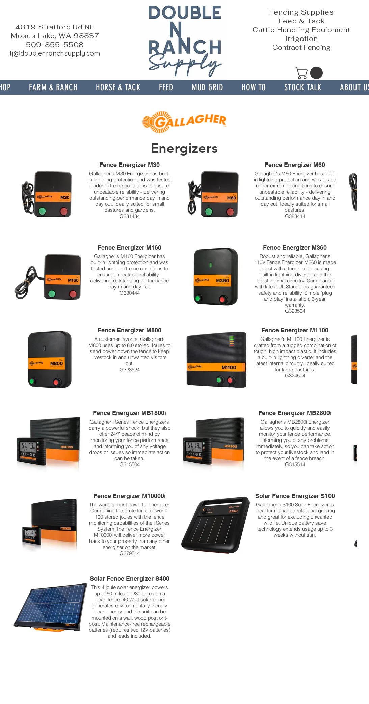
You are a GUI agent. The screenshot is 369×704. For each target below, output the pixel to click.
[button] (53, 87)
